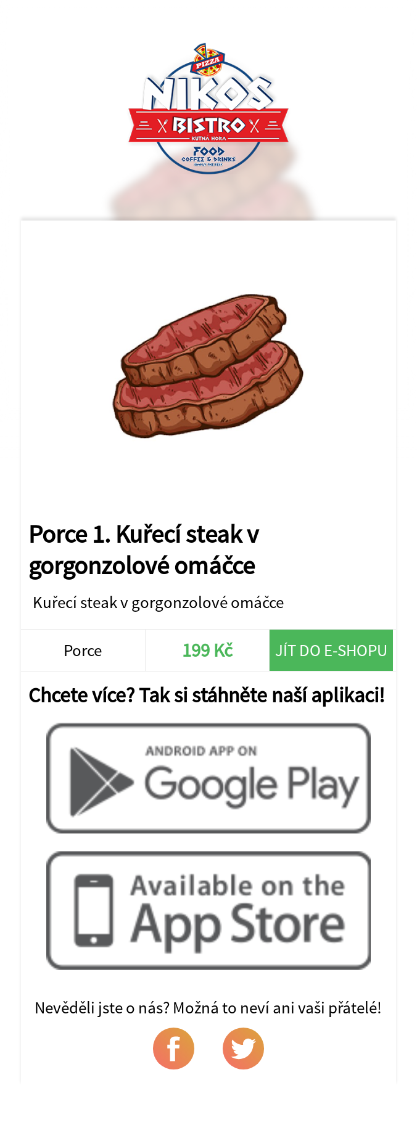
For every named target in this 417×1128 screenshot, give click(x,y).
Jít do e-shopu (331, 649)
